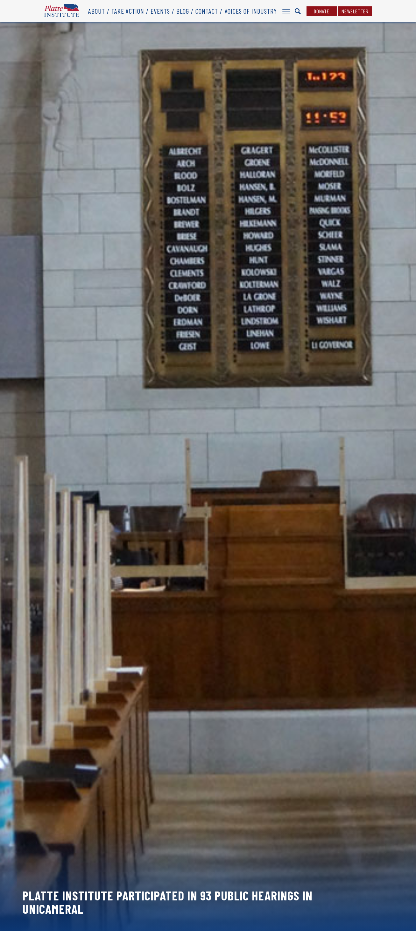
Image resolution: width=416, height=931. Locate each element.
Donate (321, 11)
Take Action (127, 11)
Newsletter (355, 11)
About (96, 11)
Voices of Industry (250, 11)
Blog (182, 11)
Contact (206, 11)
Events (160, 11)
